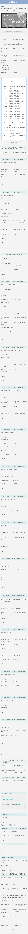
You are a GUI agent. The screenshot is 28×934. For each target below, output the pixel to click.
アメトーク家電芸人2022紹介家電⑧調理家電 (14, 101)
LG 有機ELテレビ (9, 124)
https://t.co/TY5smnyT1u (8, 799)
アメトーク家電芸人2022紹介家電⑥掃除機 (13, 98)
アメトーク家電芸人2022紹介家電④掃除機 (13, 95)
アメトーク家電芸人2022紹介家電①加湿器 (13, 90)
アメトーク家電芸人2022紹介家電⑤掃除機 (13, 96)
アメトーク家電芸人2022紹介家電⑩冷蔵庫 (13, 105)
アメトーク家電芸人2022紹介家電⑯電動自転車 (14, 116)
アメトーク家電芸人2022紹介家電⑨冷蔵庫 (13, 103)
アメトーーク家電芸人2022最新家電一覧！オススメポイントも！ (14, 87)
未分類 (2, 6)
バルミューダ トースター (10, 129)
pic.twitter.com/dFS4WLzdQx (9, 801)
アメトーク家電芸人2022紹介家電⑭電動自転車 (14, 113)
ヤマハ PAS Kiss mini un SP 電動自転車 (15, 127)
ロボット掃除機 (8, 125)
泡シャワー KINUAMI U (10, 130)
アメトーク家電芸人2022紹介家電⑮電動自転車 (14, 114)
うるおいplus (14, 2)
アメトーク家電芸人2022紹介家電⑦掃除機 (13, 100)
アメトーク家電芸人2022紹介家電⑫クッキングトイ (15, 109)
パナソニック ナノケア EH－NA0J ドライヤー (15, 122)
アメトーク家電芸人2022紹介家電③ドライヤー (14, 93)
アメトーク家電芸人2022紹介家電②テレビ (13, 91)
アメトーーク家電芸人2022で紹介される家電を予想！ (14, 119)
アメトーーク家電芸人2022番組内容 (12, 133)
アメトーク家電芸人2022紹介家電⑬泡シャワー (14, 111)
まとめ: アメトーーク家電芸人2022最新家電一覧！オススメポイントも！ (14, 136)
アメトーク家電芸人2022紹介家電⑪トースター (14, 106)
